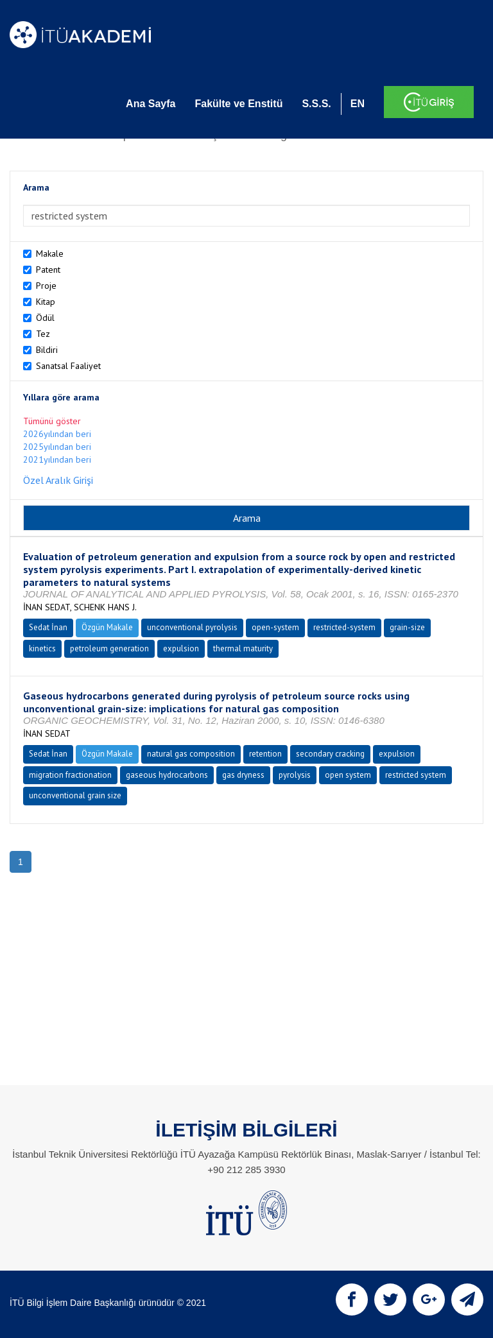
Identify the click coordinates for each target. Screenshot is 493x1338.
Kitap (45, 301)
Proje (46, 285)
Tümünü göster (52, 421)
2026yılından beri (57, 434)
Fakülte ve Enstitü (238, 103)
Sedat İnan (48, 627)
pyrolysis (295, 774)
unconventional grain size (75, 795)
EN (357, 103)
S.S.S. (316, 103)
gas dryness (243, 774)
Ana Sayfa (150, 103)
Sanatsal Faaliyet (68, 366)
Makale (50, 253)
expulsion (181, 648)
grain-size (407, 627)
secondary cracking (330, 753)
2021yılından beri (57, 459)
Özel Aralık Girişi (58, 480)
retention (265, 753)
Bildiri (47, 350)
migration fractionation (70, 774)
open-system (275, 627)
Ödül (45, 317)
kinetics (42, 648)
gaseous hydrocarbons (167, 774)
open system (348, 774)
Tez (43, 333)
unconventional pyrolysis (192, 627)
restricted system (415, 774)
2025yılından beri (57, 446)
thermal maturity (243, 648)
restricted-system (344, 627)
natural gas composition (191, 753)
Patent (48, 269)
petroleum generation (109, 648)
